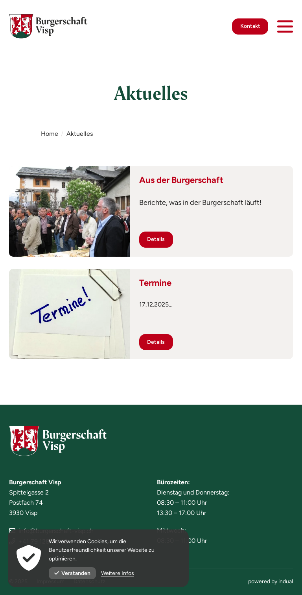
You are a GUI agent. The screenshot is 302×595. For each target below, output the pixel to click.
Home (49, 133)
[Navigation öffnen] (285, 27)
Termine (155, 282)
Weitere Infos (117, 573)
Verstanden (72, 573)
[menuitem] (270, 581)
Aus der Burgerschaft (181, 180)
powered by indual (270, 581)
